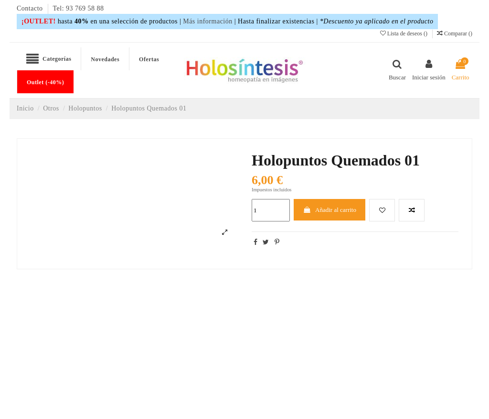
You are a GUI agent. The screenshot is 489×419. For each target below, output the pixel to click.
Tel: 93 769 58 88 (78, 8)
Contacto (31, 8)
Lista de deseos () (404, 33)
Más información (208, 21)
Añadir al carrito (329, 209)
